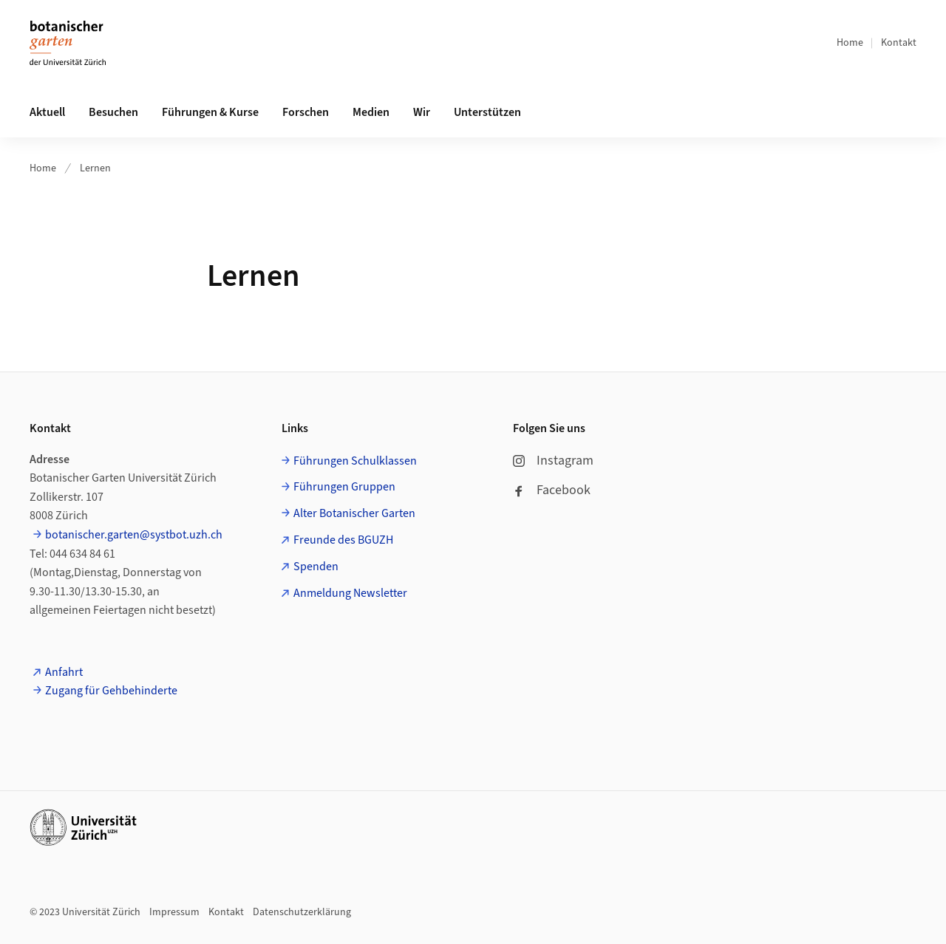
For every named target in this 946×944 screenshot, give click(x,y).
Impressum (174, 912)
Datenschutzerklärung (302, 912)
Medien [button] (371, 112)
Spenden (315, 566)
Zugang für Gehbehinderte (111, 691)
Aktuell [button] (47, 112)
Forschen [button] (305, 112)
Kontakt (898, 42)
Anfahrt (64, 672)
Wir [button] (421, 112)
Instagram (553, 460)
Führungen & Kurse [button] (210, 112)
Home (850, 42)
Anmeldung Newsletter (350, 593)
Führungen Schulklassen (355, 461)
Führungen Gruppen (344, 487)
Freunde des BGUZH (343, 540)
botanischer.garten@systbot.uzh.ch (133, 535)
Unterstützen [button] (487, 112)
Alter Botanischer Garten (354, 513)
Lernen (95, 168)
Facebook (552, 490)
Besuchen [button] (113, 112)
